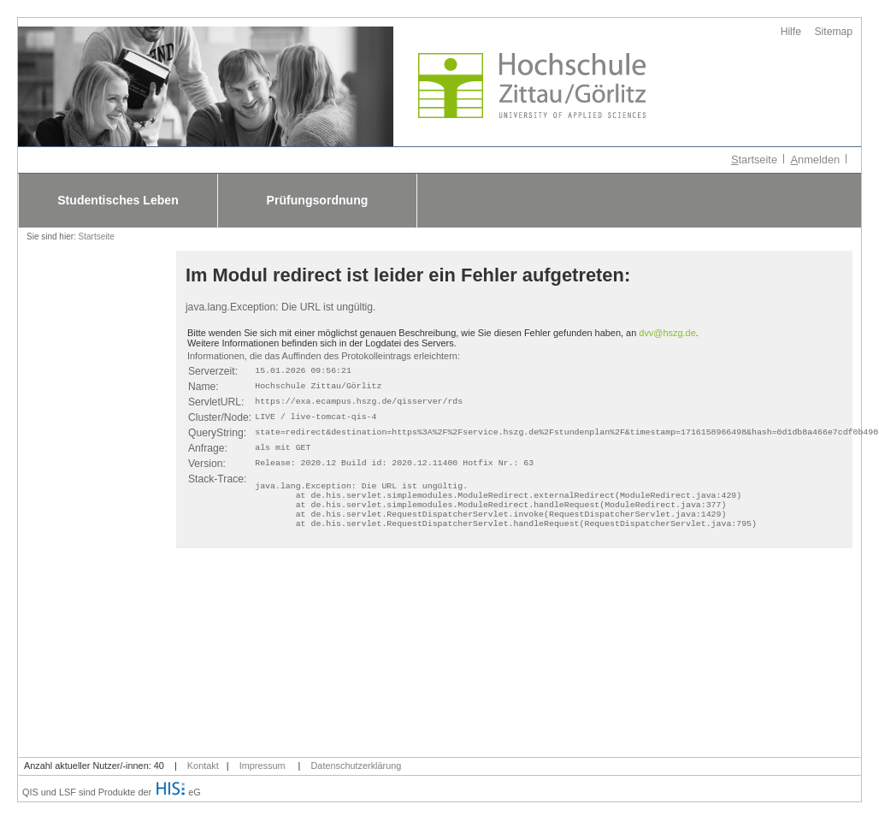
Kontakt (203, 765)
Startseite (97, 236)
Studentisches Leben (118, 200)
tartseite (754, 159)
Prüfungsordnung (318, 200)
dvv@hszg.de (667, 333)
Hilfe (791, 32)
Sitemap (834, 32)
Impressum (262, 765)
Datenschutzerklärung (356, 765)
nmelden (816, 159)
